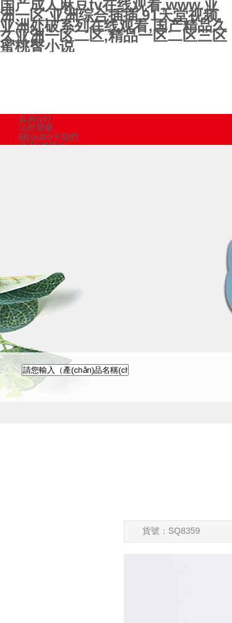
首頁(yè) (35, 118)
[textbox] (75, 370)
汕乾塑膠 (36, 128)
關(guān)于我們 (48, 137)
